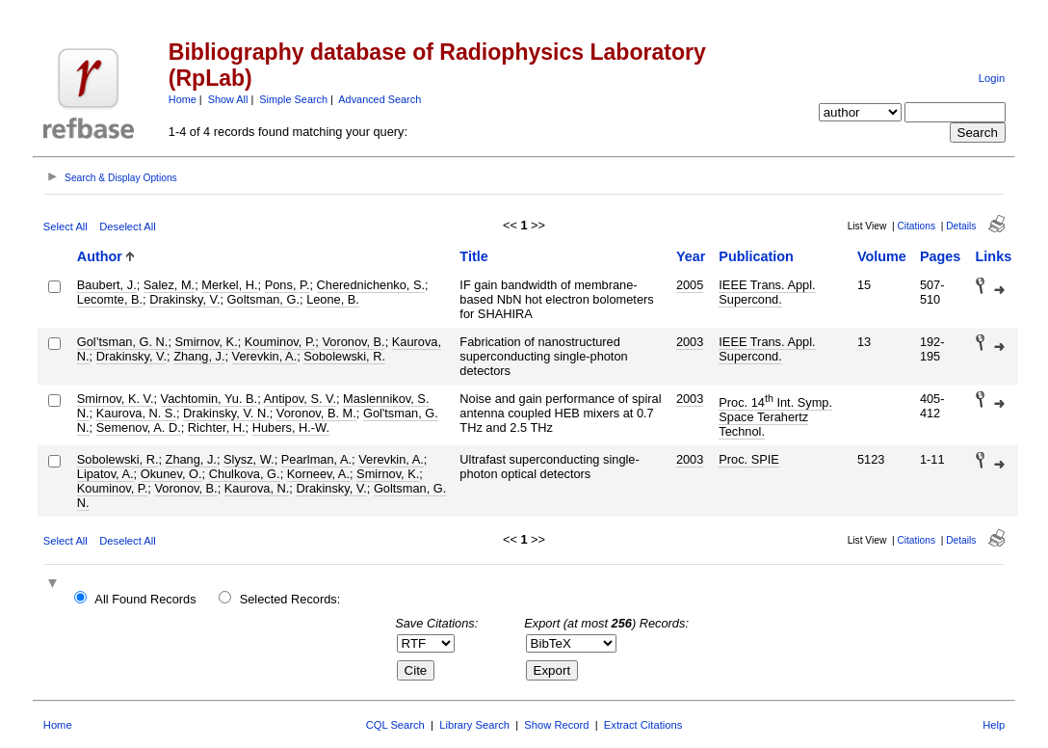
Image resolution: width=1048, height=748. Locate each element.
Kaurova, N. (257, 488)
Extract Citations (643, 725)
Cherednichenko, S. (371, 285)
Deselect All (127, 226)
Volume (881, 256)
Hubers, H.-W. (290, 427)
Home (182, 99)
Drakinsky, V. (184, 299)
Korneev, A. (318, 474)
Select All (65, 226)
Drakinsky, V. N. (226, 413)
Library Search (474, 725)
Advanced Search (379, 99)
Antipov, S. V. (300, 398)
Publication (756, 256)
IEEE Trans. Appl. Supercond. (767, 292)
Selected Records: (290, 599)
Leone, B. (332, 299)
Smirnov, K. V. (115, 398)
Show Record (556, 725)
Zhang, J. (198, 356)
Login (992, 78)
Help (993, 725)
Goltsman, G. (263, 299)
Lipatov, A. (105, 474)
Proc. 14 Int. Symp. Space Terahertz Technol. (775, 417)
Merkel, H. (229, 285)
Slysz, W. (249, 459)
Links (994, 256)
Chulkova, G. (244, 474)
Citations (916, 226)
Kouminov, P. (280, 341)
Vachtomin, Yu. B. (209, 398)
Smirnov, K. (206, 341)
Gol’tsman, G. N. (123, 341)
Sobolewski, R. (344, 356)
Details (961, 226)
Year (690, 256)
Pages (940, 256)
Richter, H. (217, 427)
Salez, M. (169, 285)
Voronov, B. (353, 341)
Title (473, 256)
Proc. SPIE (749, 459)
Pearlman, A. (316, 459)
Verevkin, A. (265, 356)
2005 (689, 285)
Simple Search (293, 99)
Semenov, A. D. (138, 427)
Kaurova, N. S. (136, 413)
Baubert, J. (107, 285)
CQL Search (395, 725)
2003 (689, 341)
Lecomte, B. (110, 299)
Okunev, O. (171, 474)
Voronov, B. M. (316, 413)
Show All (228, 99)
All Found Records (145, 599)
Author (99, 256)
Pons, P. (287, 285)
